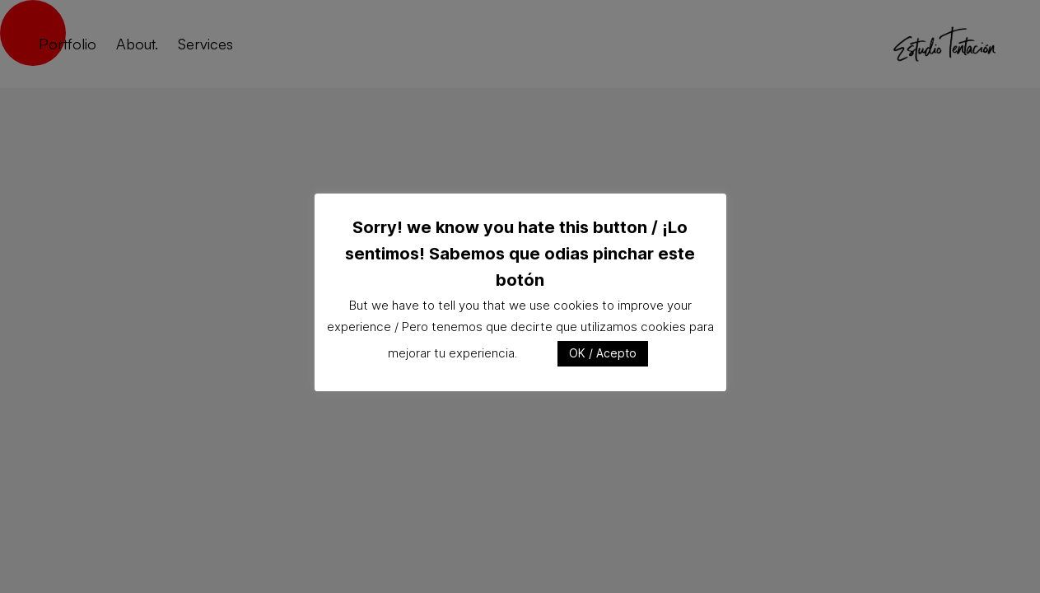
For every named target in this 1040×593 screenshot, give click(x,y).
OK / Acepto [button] (603, 353)
